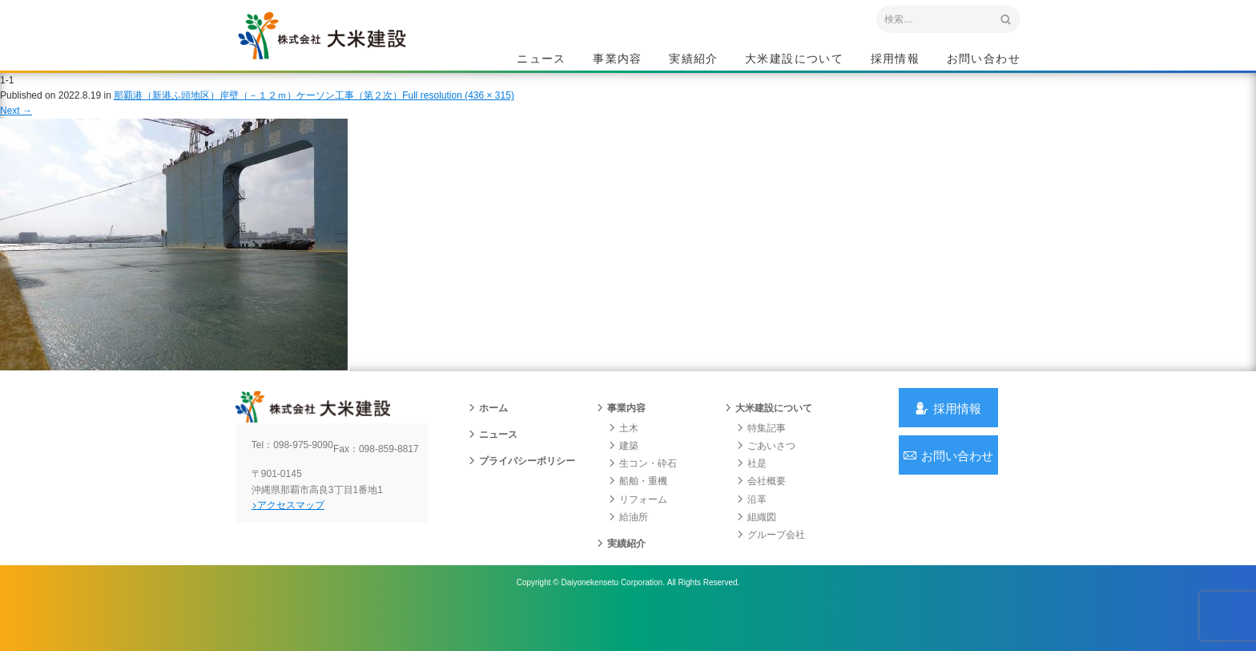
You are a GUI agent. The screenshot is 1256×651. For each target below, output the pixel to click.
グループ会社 (770, 562)
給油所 (628, 544)
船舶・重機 (637, 508)
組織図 (756, 544)
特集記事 (761, 455)
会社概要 (761, 508)
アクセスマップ (304, 544)
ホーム (488, 435)
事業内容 (617, 61)
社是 (751, 490)
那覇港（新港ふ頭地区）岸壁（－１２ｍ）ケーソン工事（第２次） (258, 111)
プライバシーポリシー (521, 488)
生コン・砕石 (642, 490)
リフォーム (637, 526)
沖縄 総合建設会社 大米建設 (346, 53)
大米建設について (794, 61)
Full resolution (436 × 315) (458, 111)
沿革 (751, 526)
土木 (623, 455)
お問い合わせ (983, 61)
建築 (623, 473)
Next (16, 126)
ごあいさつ (765, 473)
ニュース (541, 61)
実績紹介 (694, 61)
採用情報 (895, 61)
